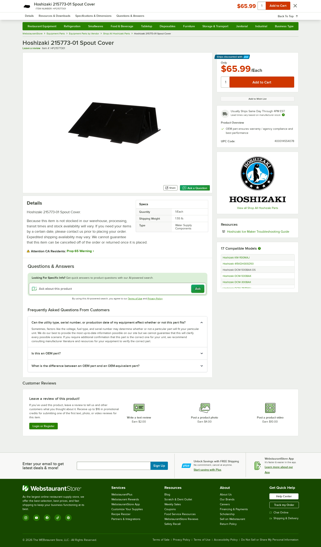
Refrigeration (72, 26)
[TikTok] (57, 517)
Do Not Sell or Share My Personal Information (269, 539)
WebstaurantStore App (125, 504)
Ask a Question (195, 188)
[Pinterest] (68, 517)
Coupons (170, 509)
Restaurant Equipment (42, 26)
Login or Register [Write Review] (43, 426)
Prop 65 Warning (79, 251)
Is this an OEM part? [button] (46, 353)
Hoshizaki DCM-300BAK (237, 282)
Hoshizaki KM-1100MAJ (236, 257)
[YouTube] (36, 517)
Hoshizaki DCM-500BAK (237, 276)
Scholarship (227, 514)
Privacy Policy (155, 298)
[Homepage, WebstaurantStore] (57, 14)
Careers (225, 504)
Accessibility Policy (226, 539)
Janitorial (242, 26)
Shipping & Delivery (283, 518)
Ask (198, 289)
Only (224, 62)
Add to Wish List (258, 98)
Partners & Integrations (125, 519)
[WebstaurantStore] (56, 488)
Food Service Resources (180, 514)
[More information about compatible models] (259, 248)
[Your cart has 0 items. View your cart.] (292, 14)
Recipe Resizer (121, 514)
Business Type (284, 26)
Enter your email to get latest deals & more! (43, 466)
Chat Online (278, 512)
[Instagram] (26, 517)
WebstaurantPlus (121, 494)
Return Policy (228, 524)
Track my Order (284, 504)
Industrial (261, 26)
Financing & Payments (234, 509)
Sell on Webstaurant (232, 519)
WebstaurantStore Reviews (181, 519)
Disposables (167, 26)
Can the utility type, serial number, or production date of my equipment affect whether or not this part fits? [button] (108, 322)
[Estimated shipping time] (283, 115)
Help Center (284, 496)
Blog (167, 494)
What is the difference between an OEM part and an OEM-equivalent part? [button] (85, 366)
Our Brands (227, 499)
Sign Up (159, 466)
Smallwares (95, 26)
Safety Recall (172, 524)
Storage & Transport (215, 26)
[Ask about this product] (117, 288)
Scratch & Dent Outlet (178, 499)
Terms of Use (135, 298)
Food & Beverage (122, 26)
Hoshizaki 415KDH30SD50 (238, 263)
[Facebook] (47, 517)
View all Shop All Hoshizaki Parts (257, 208)
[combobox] (155, 14)
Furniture (189, 26)
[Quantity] (225, 82)
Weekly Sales (172, 504)
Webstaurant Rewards (125, 499)
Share (170, 187)
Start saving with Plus (207, 469)
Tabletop (146, 26)
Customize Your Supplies (127, 509)
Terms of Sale (161, 539)
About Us (226, 494)
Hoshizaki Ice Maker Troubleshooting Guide (260, 231)
